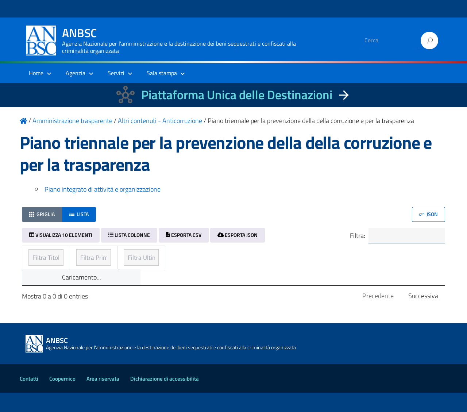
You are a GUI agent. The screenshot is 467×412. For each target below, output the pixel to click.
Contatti (29, 398)
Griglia (42, 214)
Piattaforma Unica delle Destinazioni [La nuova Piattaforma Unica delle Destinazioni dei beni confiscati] (236, 94)
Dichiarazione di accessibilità (164, 398)
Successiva (423, 315)
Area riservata (102, 398)
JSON (428, 214)
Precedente (378, 315)
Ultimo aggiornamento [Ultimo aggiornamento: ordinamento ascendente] (344, 255)
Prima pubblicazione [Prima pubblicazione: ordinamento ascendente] (199, 255)
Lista (79, 214)
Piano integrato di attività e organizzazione (103, 189)
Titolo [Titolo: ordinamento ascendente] (37, 255)
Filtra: (396, 236)
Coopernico (62, 398)
